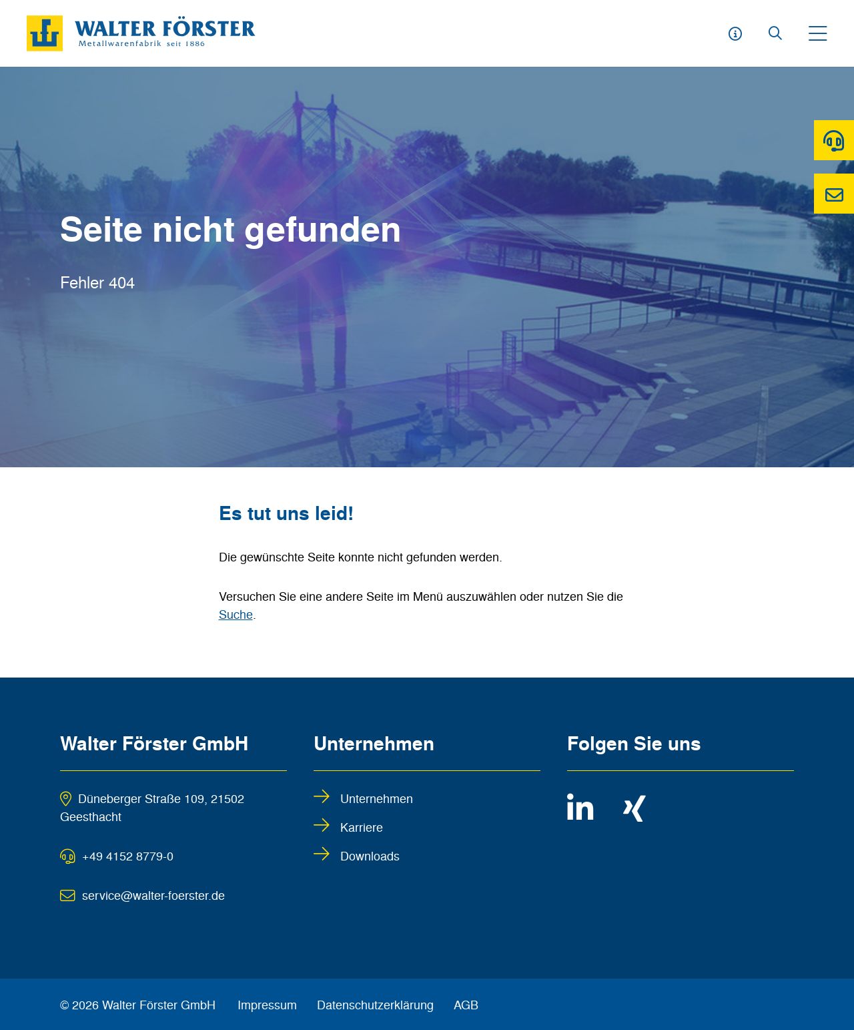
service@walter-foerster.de (153, 894)
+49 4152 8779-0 (127, 855)
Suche (236, 613)
